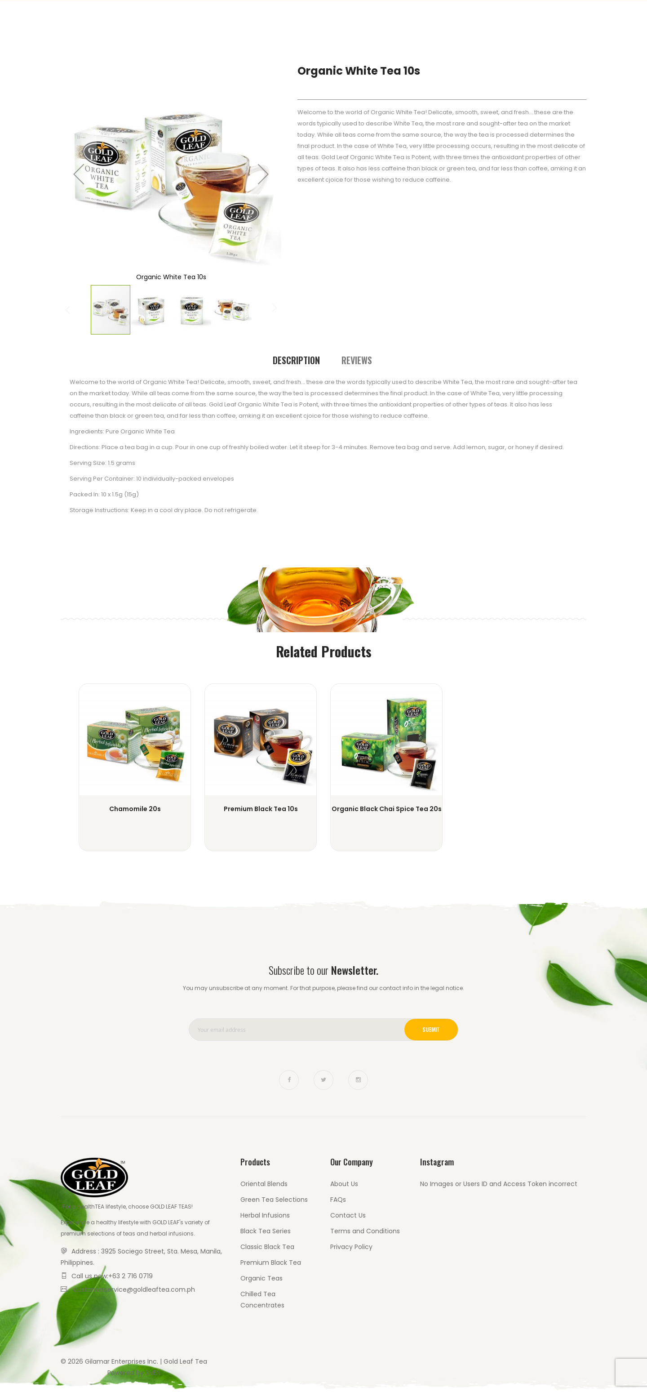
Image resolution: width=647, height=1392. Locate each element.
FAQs (338, 1199)
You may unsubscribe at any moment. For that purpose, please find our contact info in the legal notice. (323, 988)
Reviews (356, 360)
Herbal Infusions (265, 1215)
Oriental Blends (264, 1183)
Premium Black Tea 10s (261, 808)
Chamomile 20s (135, 808)
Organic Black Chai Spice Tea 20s (387, 808)
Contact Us (550, 17)
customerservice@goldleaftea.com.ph (134, 1289)
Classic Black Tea (267, 1246)
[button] (79, 173)
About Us (344, 1183)
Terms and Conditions (365, 1231)
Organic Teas (261, 1278)
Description (296, 360)
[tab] (296, 360)
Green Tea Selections (274, 1199)
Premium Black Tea (270, 1262)
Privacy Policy (351, 1246)
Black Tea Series (265, 1231)
